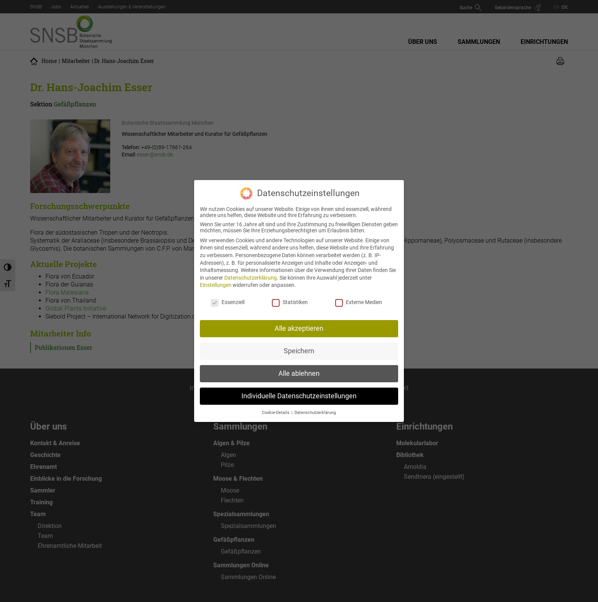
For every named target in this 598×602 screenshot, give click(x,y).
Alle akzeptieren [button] (299, 322)
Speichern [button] (299, 345)
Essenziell (227, 296)
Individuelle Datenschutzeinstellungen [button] (299, 390)
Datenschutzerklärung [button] (315, 406)
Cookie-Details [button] (276, 406)
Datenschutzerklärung (250, 272)
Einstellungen (215, 279)
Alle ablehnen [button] (299, 367)
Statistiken (290, 296)
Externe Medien (358, 296)
